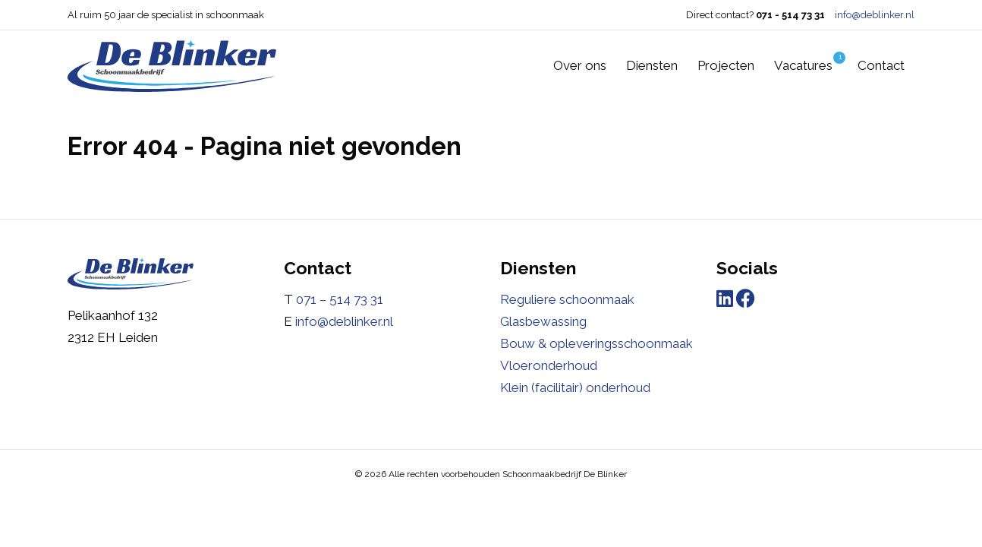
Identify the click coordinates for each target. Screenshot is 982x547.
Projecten (725, 65)
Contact (881, 65)
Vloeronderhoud (548, 365)
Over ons (579, 65)
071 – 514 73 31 (339, 299)
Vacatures (809, 62)
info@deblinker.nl (874, 15)
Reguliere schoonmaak (567, 299)
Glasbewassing (543, 321)
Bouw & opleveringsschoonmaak (596, 343)
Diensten (652, 65)
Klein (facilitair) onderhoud (575, 387)
